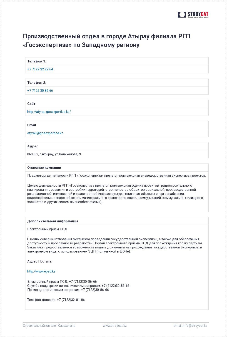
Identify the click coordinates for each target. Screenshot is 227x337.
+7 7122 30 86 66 (40, 91)
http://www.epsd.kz (41, 271)
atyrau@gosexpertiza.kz (45, 133)
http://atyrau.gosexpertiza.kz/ (49, 112)
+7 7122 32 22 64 (40, 69)
